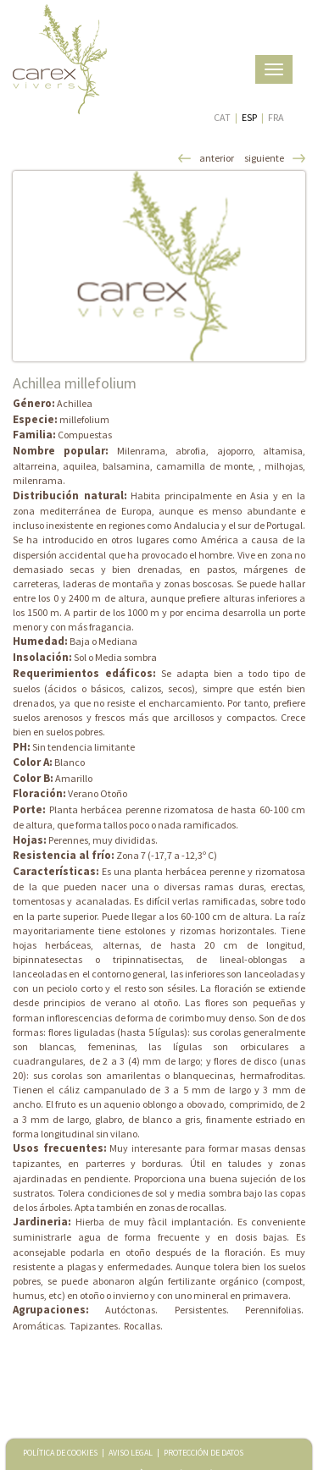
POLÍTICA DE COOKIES (60, 1452)
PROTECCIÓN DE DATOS (203, 1452)
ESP (249, 117)
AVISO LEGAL (131, 1452)
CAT (222, 117)
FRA (276, 117)
